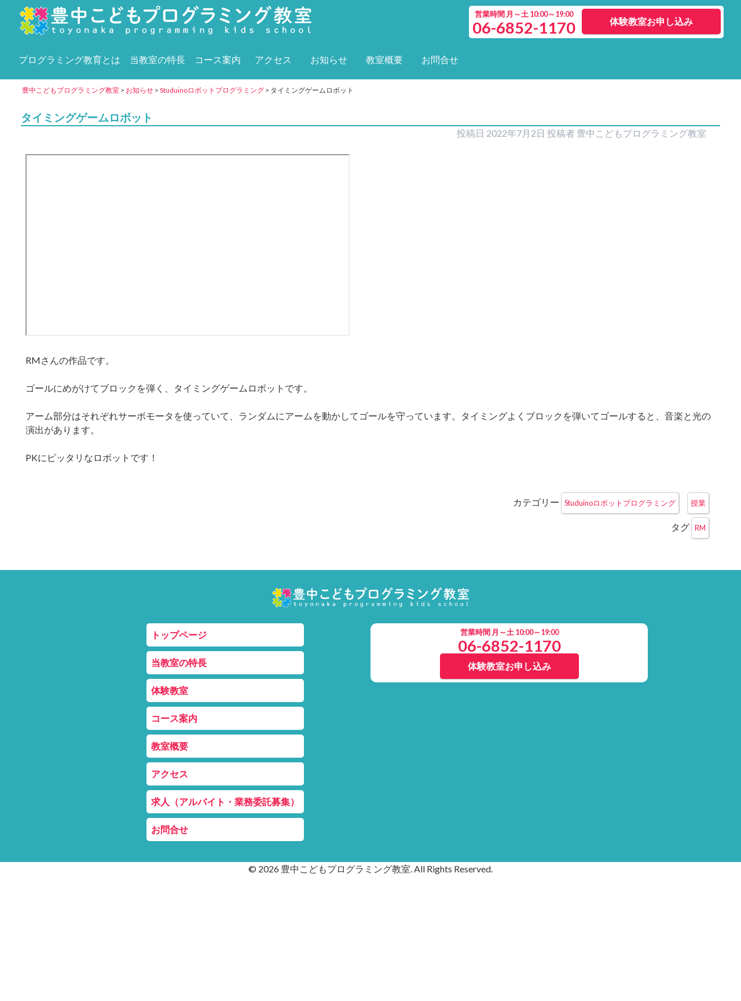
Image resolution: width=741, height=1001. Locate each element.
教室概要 (384, 59)
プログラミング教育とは (69, 59)
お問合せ (439, 59)
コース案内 (218, 59)
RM (700, 527)
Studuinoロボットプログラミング (620, 502)
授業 (698, 502)
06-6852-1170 (509, 645)
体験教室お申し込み (651, 21)
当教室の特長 (157, 59)
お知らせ (328, 59)
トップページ (179, 634)
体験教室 (169, 690)
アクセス (273, 59)
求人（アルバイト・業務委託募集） (225, 801)
